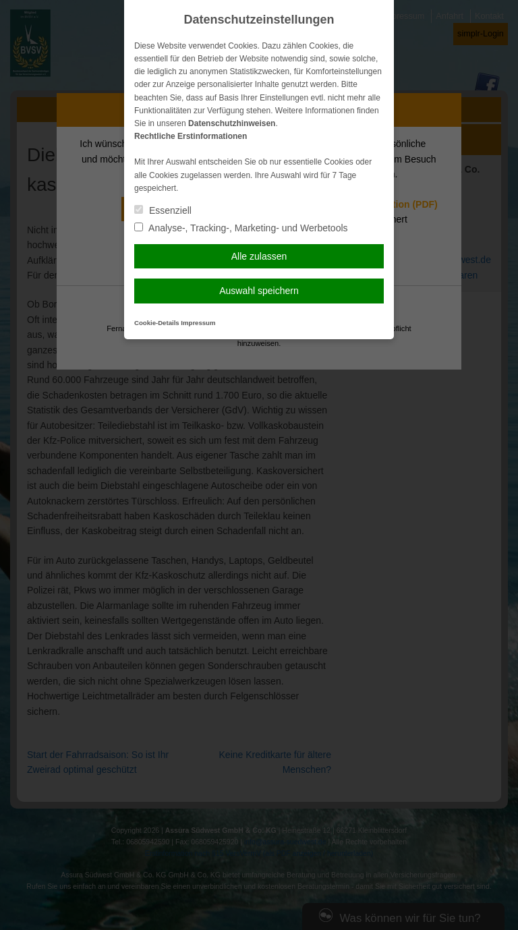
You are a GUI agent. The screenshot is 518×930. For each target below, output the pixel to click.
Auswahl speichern (259, 290)
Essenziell (163, 210)
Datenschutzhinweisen (231, 123)
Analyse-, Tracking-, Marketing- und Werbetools (241, 228)
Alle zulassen (259, 256)
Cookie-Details (156, 322)
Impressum (198, 322)
